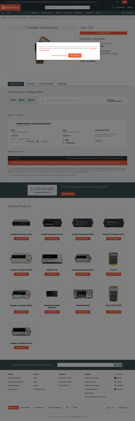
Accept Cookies (75, 55)
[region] (68, 51)
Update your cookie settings (59, 55)
